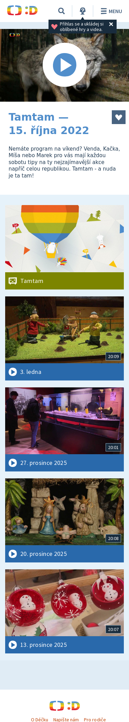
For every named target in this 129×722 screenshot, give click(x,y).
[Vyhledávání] (61, 11)
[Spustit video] (64, 65)
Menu (110, 11)
